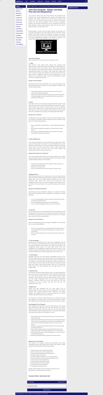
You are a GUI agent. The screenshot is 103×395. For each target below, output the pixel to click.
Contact (30, 393)
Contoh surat (19, 20)
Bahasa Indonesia (20, 8)
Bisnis (60, 1)
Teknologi (47, 1)
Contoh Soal (19, 17)
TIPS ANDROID (19, 44)
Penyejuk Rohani (20, 37)
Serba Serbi (18, 40)
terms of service (44, 393)
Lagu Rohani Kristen (20, 28)
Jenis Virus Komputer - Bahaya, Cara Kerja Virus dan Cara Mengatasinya (46, 11)
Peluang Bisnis (19, 31)
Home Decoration (20, 24)
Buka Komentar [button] (47, 389)
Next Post (31, 382)
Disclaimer (38, 393)
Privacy (34, 393)
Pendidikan (32, 1)
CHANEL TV (19, 15)
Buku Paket (18, 13)
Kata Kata (54, 1)
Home (26, 1)
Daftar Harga (19, 22)
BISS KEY (18, 11)
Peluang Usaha (19, 33)
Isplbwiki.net (19, 1)
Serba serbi (40, 1)
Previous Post (61, 382)
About (26, 393)
